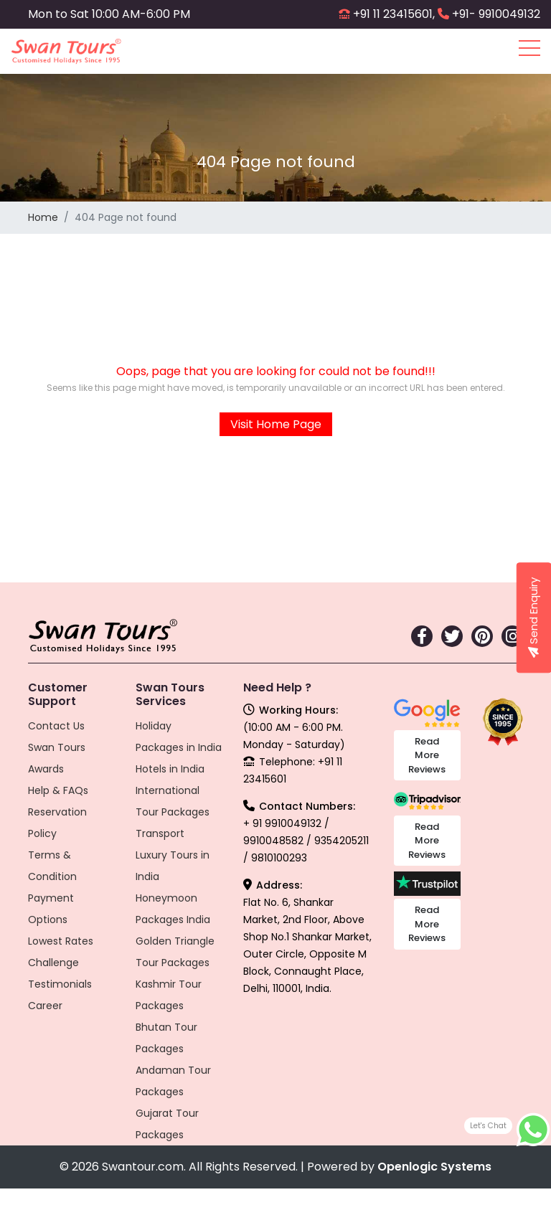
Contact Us (56, 726)
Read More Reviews (427, 755)
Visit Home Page (275, 424)
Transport (160, 833)
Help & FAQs (58, 790)
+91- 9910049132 (496, 14)
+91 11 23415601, (394, 14)
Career (45, 1005)
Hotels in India (170, 769)
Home (43, 217)
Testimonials (60, 984)
